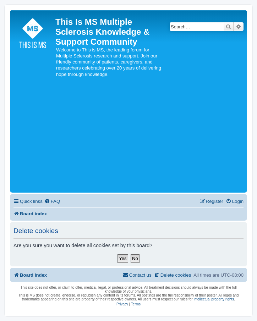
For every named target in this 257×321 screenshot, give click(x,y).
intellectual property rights (213, 299)
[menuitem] (52, 201)
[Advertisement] (128, 137)
